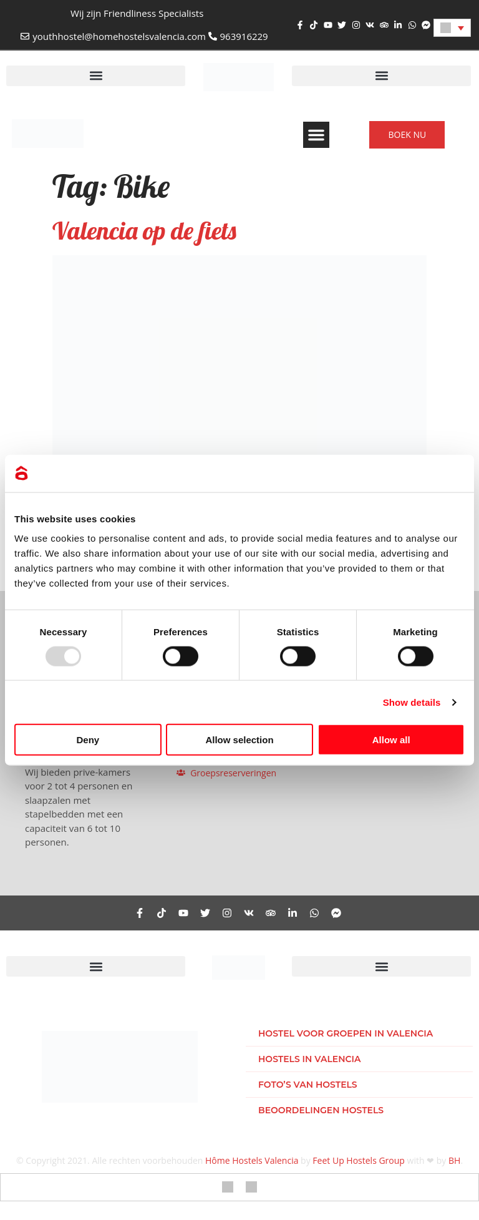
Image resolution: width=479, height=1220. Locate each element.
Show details (412, 701)
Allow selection (239, 739)
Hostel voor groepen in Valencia (345, 1033)
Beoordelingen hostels (321, 1110)
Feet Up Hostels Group (358, 1160)
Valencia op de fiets (144, 230)
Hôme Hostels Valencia (251, 1160)
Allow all (391, 739)
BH (454, 1160)
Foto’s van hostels (307, 1084)
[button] (95, 76)
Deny (87, 739)
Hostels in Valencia (309, 1059)
